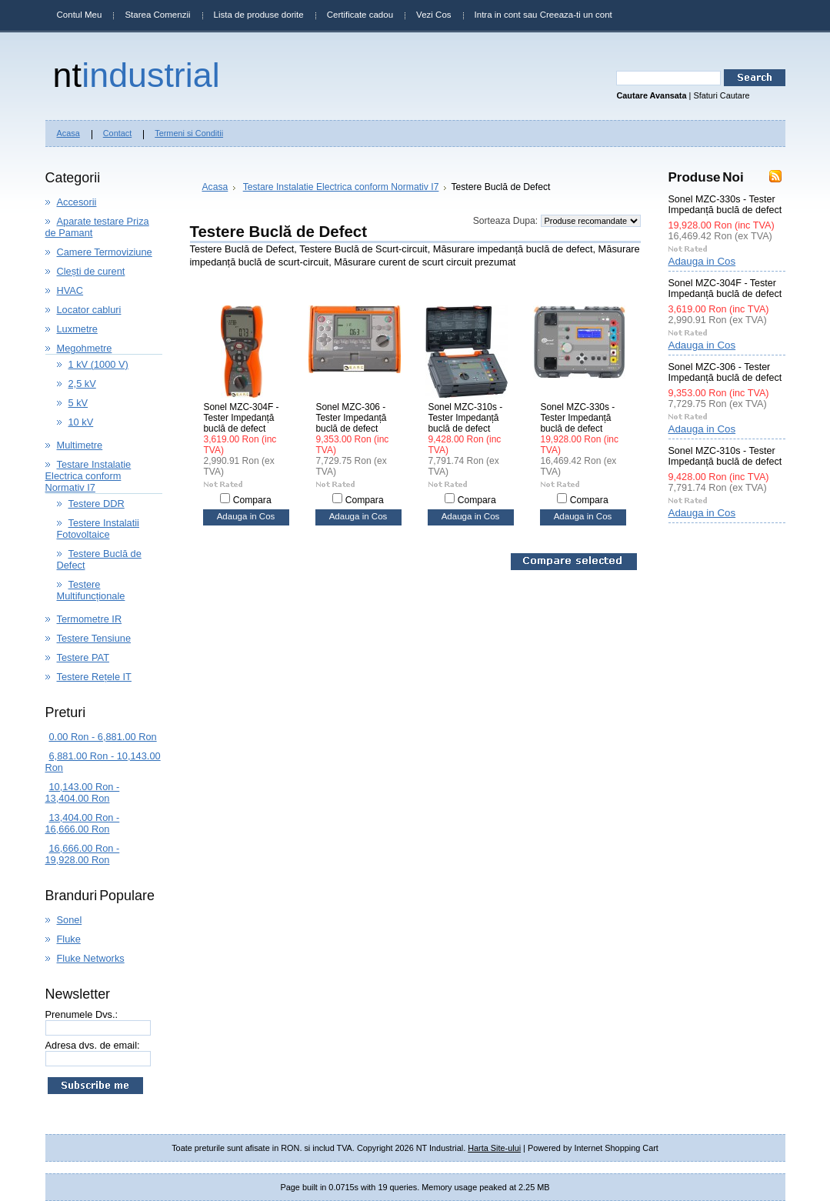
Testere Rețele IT (94, 676)
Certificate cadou (360, 14)
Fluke (69, 939)
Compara (252, 500)
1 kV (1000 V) (98, 364)
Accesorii (77, 202)
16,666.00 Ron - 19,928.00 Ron (82, 854)
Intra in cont (498, 14)
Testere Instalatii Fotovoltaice (98, 528)
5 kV (78, 403)
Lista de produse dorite (259, 14)
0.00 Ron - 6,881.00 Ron (103, 736)
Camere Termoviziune (104, 252)
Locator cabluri (89, 309)
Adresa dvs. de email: (92, 1045)
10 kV (81, 422)
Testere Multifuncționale (91, 590)
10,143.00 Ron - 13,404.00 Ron (82, 792)
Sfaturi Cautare (721, 95)
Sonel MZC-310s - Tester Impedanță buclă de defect (465, 418)
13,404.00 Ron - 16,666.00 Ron (82, 823)
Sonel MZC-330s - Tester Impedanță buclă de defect (578, 418)
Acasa (215, 187)
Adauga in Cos (246, 516)
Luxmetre (77, 329)
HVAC (70, 290)
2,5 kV (82, 383)
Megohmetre (84, 348)
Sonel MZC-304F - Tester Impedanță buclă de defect (241, 418)
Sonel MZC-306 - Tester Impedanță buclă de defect (351, 418)
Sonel (69, 920)
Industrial (136, 74)
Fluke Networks (91, 958)
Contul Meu (79, 14)
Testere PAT (83, 657)
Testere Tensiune (94, 638)
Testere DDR (96, 503)
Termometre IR (89, 619)
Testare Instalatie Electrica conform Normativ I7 (88, 476)
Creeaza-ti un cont (576, 14)
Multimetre (80, 445)
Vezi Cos (433, 14)
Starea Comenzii (157, 14)
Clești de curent (91, 271)
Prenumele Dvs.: (81, 1014)
